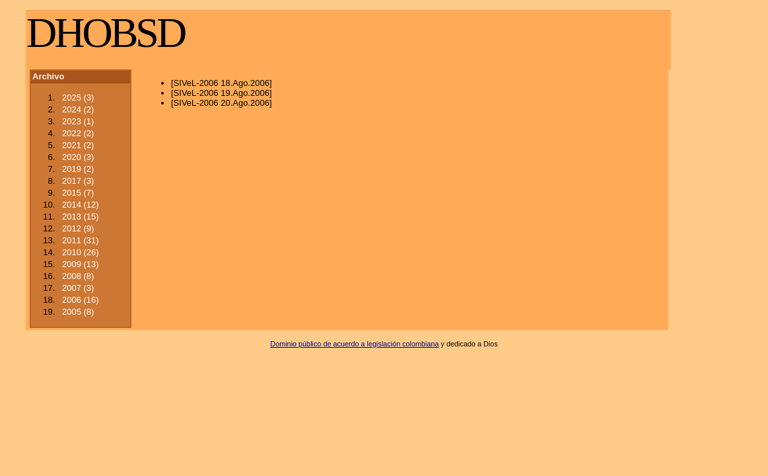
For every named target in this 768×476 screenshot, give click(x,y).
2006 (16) (80, 300)
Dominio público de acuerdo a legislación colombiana (354, 344)
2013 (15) (80, 216)
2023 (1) (78, 121)
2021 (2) (78, 145)
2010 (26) (80, 252)
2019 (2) (78, 169)
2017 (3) (78, 181)
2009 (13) (80, 264)
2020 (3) (78, 157)
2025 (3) (78, 97)
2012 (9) (78, 228)
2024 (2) (78, 109)
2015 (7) (78, 193)
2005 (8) (78, 312)
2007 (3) (78, 288)
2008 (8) (78, 276)
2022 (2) (78, 133)
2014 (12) (80, 205)
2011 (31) (80, 240)
